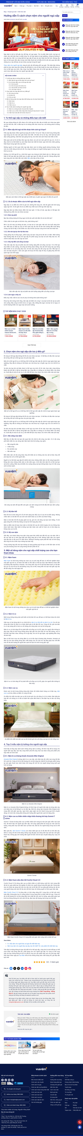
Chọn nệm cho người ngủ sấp (13, 65)
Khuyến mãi (49, 6)
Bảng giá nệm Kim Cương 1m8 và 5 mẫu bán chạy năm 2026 (72, 31)
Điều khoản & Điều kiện (37, 1079)
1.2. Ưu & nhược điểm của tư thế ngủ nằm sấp (19, 82)
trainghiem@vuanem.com (16, 1001)
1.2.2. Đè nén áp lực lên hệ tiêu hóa (17, 85)
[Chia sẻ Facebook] (11, 967)
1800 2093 (23, 1104)
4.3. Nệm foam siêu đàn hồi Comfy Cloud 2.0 (19, 112)
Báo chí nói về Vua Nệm (71, 1084)
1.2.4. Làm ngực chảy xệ (15, 89)
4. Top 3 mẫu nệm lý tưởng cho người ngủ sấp (18, 107)
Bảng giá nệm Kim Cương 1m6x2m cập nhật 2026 (72, 38)
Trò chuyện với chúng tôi (14, 1088)
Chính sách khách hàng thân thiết (40, 1089)
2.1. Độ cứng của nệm (12, 93)
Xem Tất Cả (31, 344)
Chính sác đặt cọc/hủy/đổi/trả (39, 1086)
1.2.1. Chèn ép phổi (13, 84)
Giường (75, 1104)
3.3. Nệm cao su (11, 105)
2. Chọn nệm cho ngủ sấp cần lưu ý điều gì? (17, 91)
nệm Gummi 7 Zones (19, 830)
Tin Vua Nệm (68, 1091)
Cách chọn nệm (54, 1089)
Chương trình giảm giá (56, 1084)
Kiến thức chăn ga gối (56, 1099)
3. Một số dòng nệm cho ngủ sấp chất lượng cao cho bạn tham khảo (24, 99)
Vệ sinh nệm (53, 1094)
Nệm (16, 6)
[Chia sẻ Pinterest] (25, 967)
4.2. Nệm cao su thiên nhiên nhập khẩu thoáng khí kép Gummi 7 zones (25, 111)
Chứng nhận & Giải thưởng (72, 1081)
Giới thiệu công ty (69, 1079)
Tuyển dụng (68, 1086)
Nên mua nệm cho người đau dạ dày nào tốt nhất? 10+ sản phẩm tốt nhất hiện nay (32, 945)
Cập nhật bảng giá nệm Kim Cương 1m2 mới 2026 (72, 50)
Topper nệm (68, 1109)
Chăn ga (22, 6)
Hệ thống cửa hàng (70, 1089)
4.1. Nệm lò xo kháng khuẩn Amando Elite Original (20, 109)
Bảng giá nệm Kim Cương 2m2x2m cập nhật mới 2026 (72, 25)
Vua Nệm (24, 19)
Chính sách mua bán (36, 1097)
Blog (5, 11)
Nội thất (37, 6)
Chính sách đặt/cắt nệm (37, 1099)
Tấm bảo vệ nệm (77, 1107)
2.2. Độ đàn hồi (11, 95)
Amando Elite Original (10, 759)
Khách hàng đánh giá (56, 1081)
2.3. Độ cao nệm (11, 97)
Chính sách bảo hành (36, 1094)
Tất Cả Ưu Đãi (71, 120)
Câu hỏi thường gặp (36, 1102)
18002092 (51, 2)
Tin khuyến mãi (69, 1094)
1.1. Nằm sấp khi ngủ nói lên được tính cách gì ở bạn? (21, 80)
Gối (42, 6)
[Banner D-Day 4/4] (32, 36)
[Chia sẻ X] (14, 967)
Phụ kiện (30, 6)
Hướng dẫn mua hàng (56, 1079)
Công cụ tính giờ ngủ (55, 1104)
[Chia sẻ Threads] (18, 967)
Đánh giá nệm (54, 1091)
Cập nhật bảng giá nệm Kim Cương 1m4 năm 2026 (72, 44)
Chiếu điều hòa (77, 1109)
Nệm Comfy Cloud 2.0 (11, 892)
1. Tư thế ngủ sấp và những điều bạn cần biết (17, 78)
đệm (28, 158)
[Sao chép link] (29, 967)
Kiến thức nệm (22, 11)
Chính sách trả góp (36, 1084)
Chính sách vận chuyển (37, 1081)
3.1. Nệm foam (11, 101)
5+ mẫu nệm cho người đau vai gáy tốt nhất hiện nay (23, 943)
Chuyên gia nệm (12, 11)
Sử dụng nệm (53, 1097)
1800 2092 (20, 1094)
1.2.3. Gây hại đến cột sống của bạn (17, 87)
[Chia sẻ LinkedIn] (22, 967)
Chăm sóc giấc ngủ (55, 1102)
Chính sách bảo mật (36, 1091)
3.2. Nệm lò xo (11, 103)
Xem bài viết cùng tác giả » (25, 1029)
